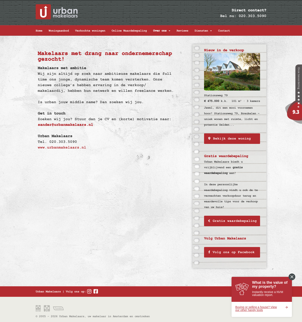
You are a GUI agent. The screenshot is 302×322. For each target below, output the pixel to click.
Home (39, 30)
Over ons (161, 30)
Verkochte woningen (90, 30)
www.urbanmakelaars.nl (62, 147)
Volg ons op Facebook (231, 252)
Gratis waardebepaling (232, 221)
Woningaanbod (59, 30)
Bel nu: (228, 16)
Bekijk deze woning (229, 138)
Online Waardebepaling (129, 30)
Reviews (182, 30)
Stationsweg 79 (216, 95)
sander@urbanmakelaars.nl (65, 125)
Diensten (203, 30)
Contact (224, 30)
